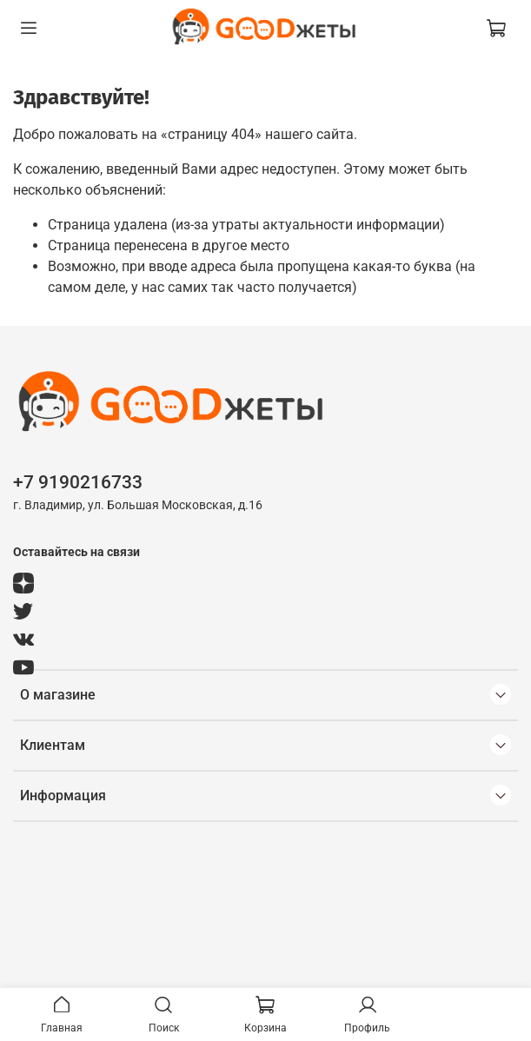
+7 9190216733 (78, 482)
